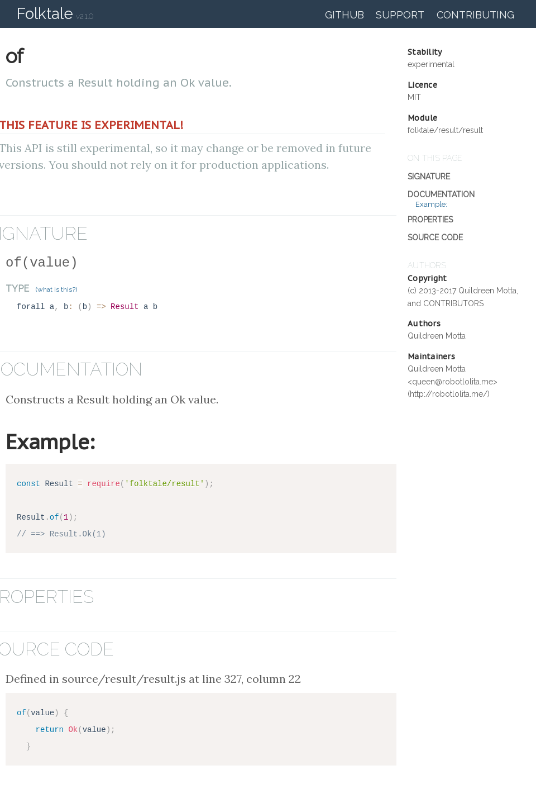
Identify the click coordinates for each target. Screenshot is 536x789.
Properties (430, 219)
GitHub (344, 15)
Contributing (475, 15)
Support (400, 15)
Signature (429, 176)
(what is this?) (56, 289)
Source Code (435, 237)
